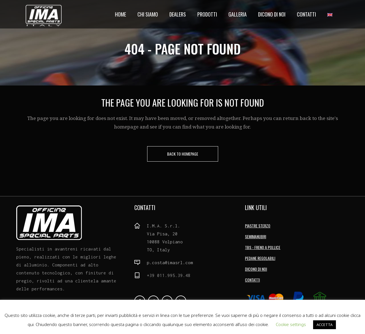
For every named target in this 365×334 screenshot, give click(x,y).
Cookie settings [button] (291, 324)
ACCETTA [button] (324, 324)
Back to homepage (182, 154)
